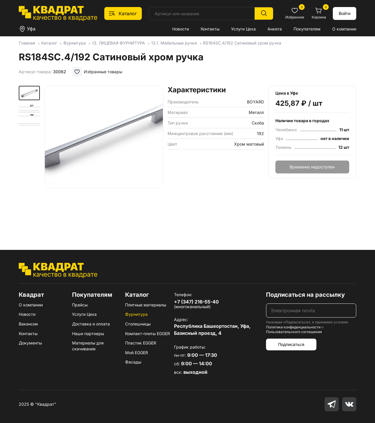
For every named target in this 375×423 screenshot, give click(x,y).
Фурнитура (136, 314)
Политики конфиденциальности (293, 327)
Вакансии (28, 323)
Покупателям (307, 28)
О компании (344, 28)
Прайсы (80, 304)
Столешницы (138, 323)
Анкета (274, 28)
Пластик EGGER (140, 342)
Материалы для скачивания (88, 345)
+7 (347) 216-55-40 (196, 301)
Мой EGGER (136, 352)
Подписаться (291, 344)
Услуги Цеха (243, 28)
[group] (104, 159)
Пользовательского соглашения (294, 332)
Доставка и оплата (91, 323)
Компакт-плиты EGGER (147, 333)
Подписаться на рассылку (305, 294)
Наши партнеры (88, 333)
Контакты (210, 28)
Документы (30, 342)
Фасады (133, 361)
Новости (180, 28)
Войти (344, 13)
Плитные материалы (145, 304)
